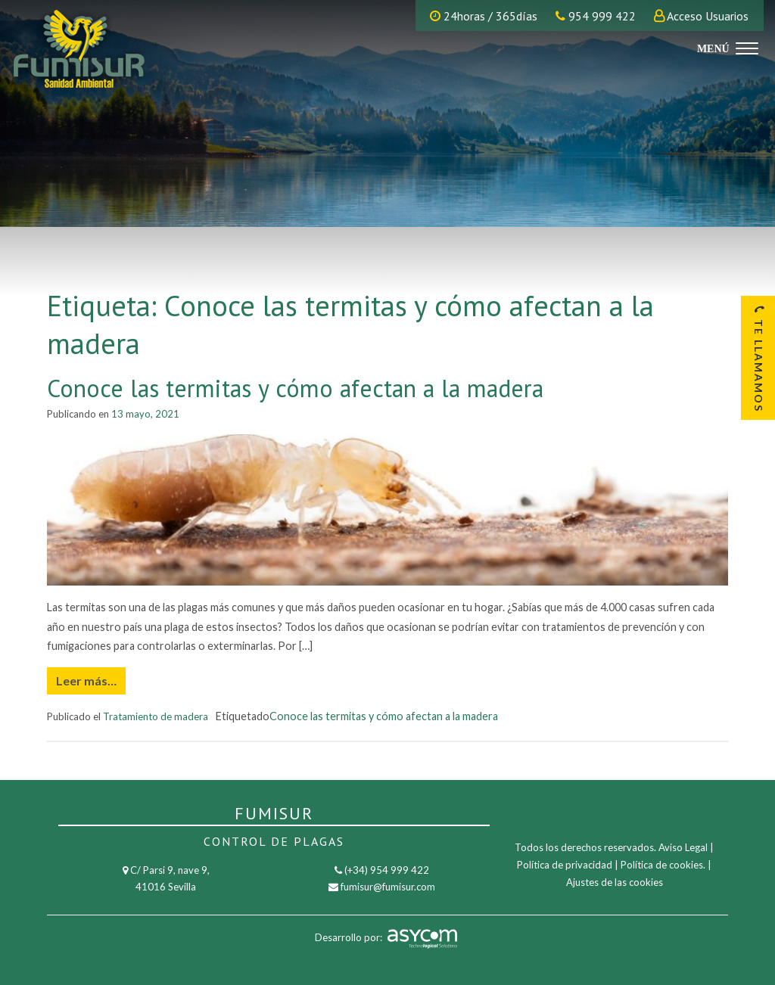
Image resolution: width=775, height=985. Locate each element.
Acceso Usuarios (708, 15)
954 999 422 (596, 15)
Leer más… (86, 680)
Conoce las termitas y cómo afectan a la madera (295, 388)
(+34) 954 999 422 (386, 870)
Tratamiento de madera (155, 716)
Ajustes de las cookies (614, 882)
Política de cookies (662, 865)
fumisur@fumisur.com (388, 887)
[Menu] (725, 47)
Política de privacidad (564, 865)
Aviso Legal (683, 847)
